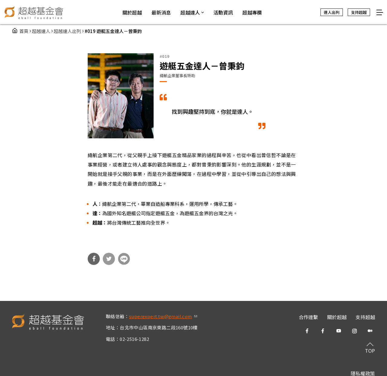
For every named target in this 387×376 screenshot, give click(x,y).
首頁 (23, 31)
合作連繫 (308, 317)
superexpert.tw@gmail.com (163, 316)
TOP (370, 350)
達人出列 (332, 12)
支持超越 (365, 317)
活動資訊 (223, 12)
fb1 (307, 331)
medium (370, 331)
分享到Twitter (109, 259)
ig (354, 331)
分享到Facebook (94, 259)
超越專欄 (252, 12)
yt (338, 331)
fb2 (323, 331)
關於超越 (336, 317)
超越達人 (41, 31)
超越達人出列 (67, 31)
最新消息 (161, 12)
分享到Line (124, 259)
